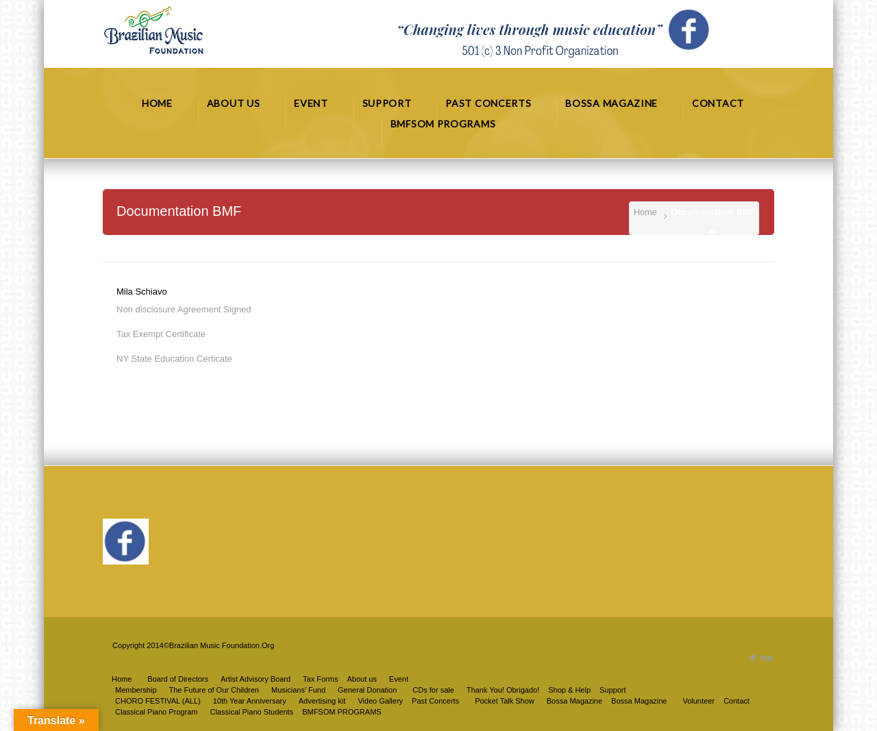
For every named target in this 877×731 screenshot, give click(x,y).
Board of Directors (177, 679)
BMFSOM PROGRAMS (342, 712)
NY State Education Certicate (174, 359)
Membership (136, 690)
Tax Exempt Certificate (161, 334)
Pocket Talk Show (504, 701)
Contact (737, 701)
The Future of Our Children (214, 690)
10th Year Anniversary (249, 701)
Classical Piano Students (251, 712)
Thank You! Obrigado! (503, 690)
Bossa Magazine (639, 701)
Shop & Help (569, 690)
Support (613, 690)
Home (645, 212)
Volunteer (698, 701)
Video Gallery (380, 701)
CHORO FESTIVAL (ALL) (158, 701)
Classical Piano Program (156, 712)
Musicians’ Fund (298, 690)
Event (398, 679)
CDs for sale (433, 690)
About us (361, 679)
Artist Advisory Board (256, 679)
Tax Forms (320, 679)
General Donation (367, 690)
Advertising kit (322, 701)
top (766, 657)
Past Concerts (435, 701)
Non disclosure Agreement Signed (183, 309)
